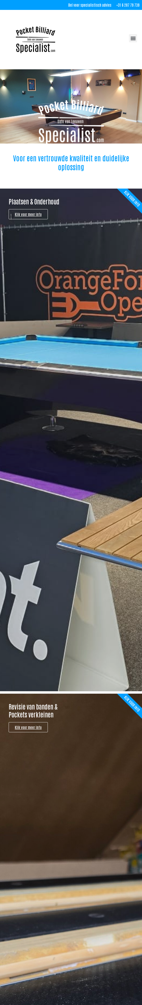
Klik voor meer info (28, 214)
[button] (133, 38)
